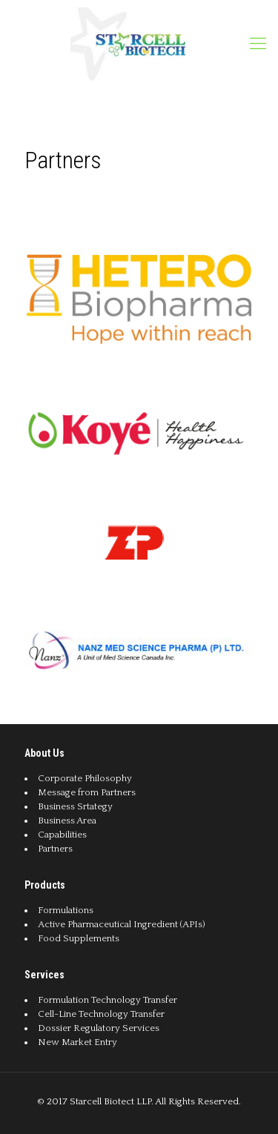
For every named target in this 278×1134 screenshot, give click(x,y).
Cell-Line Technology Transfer (101, 1014)
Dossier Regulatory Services (98, 1028)
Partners (55, 848)
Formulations (65, 910)
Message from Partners (87, 792)
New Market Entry (77, 1042)
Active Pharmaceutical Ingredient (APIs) (121, 924)
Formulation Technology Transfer (107, 1000)
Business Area (67, 820)
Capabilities (62, 834)
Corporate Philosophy (85, 778)
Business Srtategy (75, 806)
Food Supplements (78, 938)
